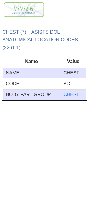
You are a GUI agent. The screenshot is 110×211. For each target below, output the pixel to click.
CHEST (71, 94)
